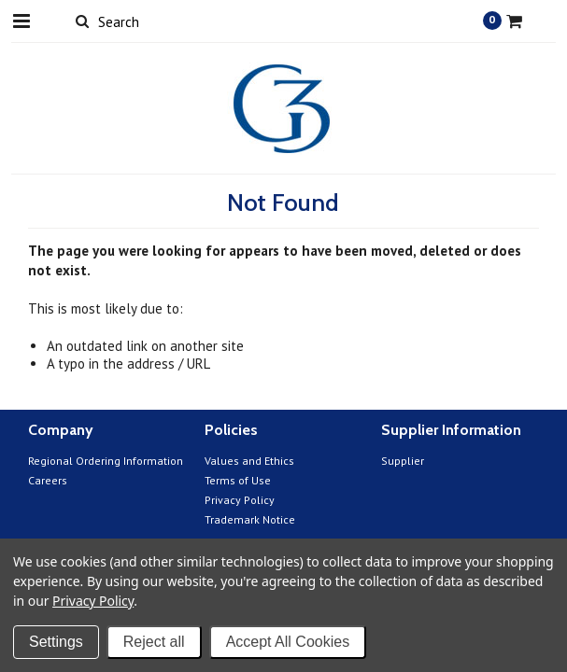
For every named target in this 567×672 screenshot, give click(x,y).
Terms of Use (238, 480)
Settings (56, 642)
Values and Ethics (249, 461)
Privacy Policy (240, 500)
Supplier (402, 461)
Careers (47, 480)
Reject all (154, 642)
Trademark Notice (250, 519)
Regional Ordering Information (105, 461)
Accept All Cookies (288, 642)
